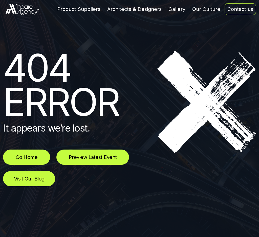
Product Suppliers (78, 9)
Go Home (27, 157)
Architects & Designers (134, 9)
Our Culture (206, 9)
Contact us (240, 9)
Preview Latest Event (93, 157)
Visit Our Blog (29, 179)
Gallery (176, 9)
